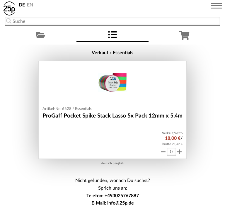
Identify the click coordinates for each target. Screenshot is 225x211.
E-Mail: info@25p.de (112, 203)
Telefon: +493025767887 (112, 195)
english (119, 163)
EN (30, 5)
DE (22, 5)
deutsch (106, 163)
